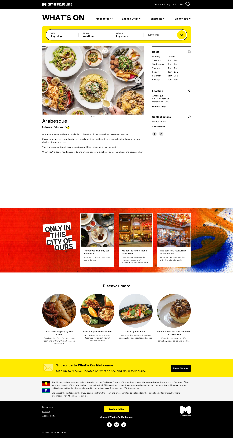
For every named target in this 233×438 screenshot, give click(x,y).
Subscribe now (181, 368)
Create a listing (162, 4)
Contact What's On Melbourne (116, 417)
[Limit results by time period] (94, 35)
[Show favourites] (187, 4)
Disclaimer (47, 407)
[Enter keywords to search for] (160, 36)
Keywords (153, 35)
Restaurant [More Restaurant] (47, 127)
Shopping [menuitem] (158, 18)
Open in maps (159, 106)
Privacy (46, 411)
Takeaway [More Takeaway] (58, 127)
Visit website (158, 126)
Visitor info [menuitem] (183, 18)
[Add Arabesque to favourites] (68, 127)
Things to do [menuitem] (103, 18)
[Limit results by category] (62, 35)
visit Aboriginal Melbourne (76, 396)
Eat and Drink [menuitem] (131, 18)
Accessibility (48, 416)
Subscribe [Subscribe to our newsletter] (177, 4)
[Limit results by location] (127, 35)
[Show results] (181, 34)
